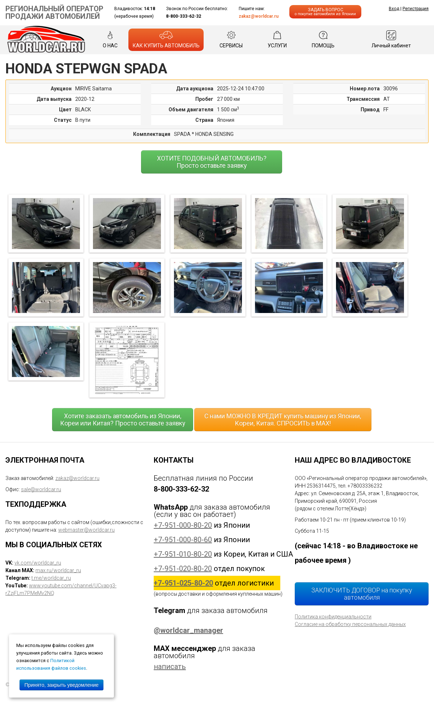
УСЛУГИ (277, 39)
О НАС (110, 39)
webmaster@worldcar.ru (86, 530)
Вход (394, 8)
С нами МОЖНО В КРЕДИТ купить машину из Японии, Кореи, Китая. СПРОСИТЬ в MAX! (282, 419)
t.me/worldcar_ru (51, 578)
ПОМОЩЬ (323, 39)
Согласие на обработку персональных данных (350, 624)
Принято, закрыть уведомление (61, 685)
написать (170, 666)
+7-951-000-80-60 (183, 539)
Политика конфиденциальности (333, 617)
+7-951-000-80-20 (183, 525)
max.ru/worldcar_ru (58, 570)
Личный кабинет (391, 39)
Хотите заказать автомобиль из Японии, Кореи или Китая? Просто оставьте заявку (122, 419)
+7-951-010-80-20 (183, 554)
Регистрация (416, 8)
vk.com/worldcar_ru (37, 563)
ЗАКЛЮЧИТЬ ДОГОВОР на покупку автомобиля (361, 594)
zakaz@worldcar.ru (258, 16)
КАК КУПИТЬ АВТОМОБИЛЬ (166, 39)
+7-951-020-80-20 (183, 568)
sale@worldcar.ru (41, 489)
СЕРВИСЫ (231, 39)
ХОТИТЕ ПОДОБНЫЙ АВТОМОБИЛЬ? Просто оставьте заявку (212, 162)
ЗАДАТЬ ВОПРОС (325, 11)
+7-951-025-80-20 (183, 583)
